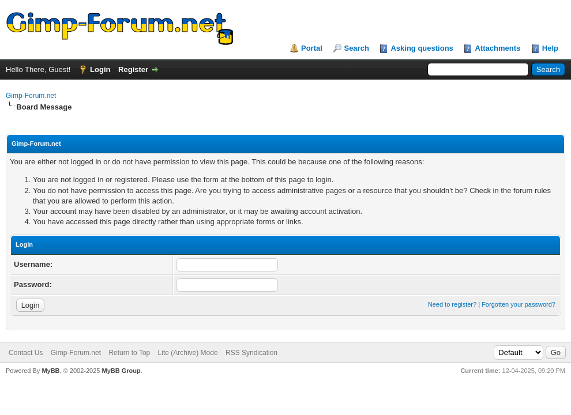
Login (100, 69)
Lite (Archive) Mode (188, 353)
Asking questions (421, 48)
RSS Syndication (251, 353)
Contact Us (26, 353)
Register (133, 69)
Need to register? (452, 304)
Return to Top (129, 353)
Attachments (497, 48)
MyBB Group (121, 370)
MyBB (50, 370)
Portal (311, 48)
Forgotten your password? (518, 304)
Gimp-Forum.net (31, 96)
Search (356, 48)
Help (550, 48)
